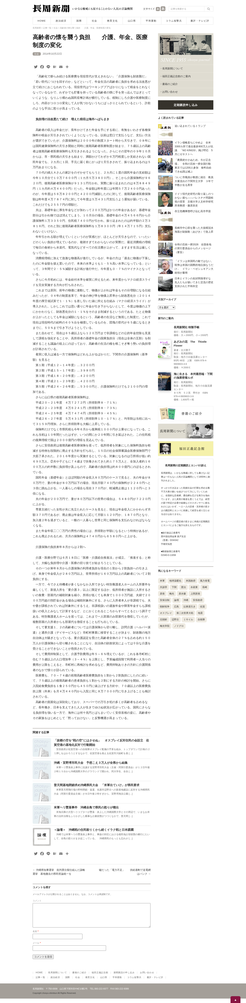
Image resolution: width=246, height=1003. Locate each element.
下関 (174, 587)
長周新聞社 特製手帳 (186, 327)
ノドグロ (179, 626)
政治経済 (61, 20)
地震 (200, 613)
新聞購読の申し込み (124, 977)
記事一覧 (40, 981)
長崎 (204, 587)
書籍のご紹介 (170, 84)
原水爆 (182, 593)
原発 (162, 593)
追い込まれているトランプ (190, 125)
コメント (37, 900)
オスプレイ (166, 613)
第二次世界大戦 (184, 613)
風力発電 (205, 580)
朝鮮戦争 (164, 606)
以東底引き (189, 606)
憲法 (183, 587)
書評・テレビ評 (199, 20)
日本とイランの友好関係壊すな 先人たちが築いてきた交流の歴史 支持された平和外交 (195, 282)
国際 (79, 20)
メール (37, 947)
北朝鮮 (163, 619)
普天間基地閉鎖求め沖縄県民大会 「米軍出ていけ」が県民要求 (96, 785)
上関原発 (195, 593)
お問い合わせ (170, 91)
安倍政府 (197, 600)
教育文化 (112, 20)
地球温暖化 (175, 580)
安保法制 (164, 600)
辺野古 (175, 619)
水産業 (194, 587)
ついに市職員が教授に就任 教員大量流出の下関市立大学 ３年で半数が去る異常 (194, 181)
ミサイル (188, 619)
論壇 (176, 600)
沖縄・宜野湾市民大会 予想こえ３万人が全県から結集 (91, 762)
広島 (176, 606)
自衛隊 (201, 619)
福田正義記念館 (100, 977)
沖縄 (185, 600)
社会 (94, 20)
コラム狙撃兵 (174, 20)
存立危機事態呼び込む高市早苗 (193, 211)
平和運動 (151, 20)
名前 (36, 936)
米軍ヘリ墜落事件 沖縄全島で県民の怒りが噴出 (86, 807)
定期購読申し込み (186, 105)
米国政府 (190, 580)
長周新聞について (172, 68)
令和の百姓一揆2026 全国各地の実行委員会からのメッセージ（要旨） (193, 248)
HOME (42, 20)
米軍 (162, 580)
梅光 (171, 593)
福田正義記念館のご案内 (176, 76)
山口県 (132, 20)
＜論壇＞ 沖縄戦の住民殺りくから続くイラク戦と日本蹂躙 (94, 829)
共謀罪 (163, 587)
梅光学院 (164, 626)
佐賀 (202, 606)
